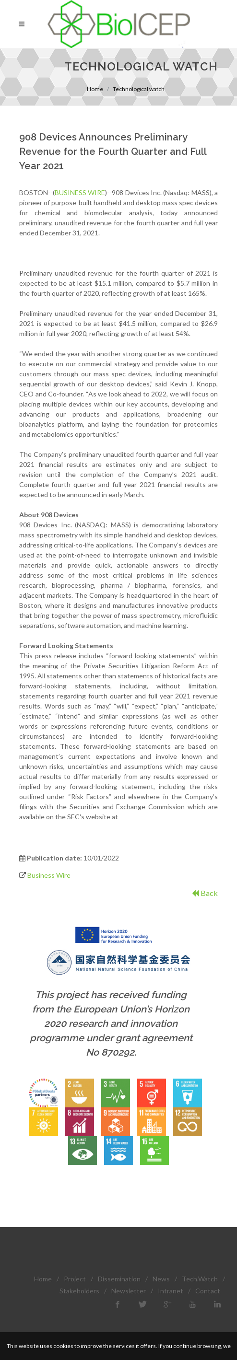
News (161, 1279)
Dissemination (119, 1279)
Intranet (170, 1291)
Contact (207, 1291)
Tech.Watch (200, 1279)
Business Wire (49, 875)
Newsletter (128, 1291)
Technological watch (139, 89)
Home (95, 89)
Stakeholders (79, 1291)
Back (205, 892)
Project (75, 1279)
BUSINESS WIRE (80, 192)
